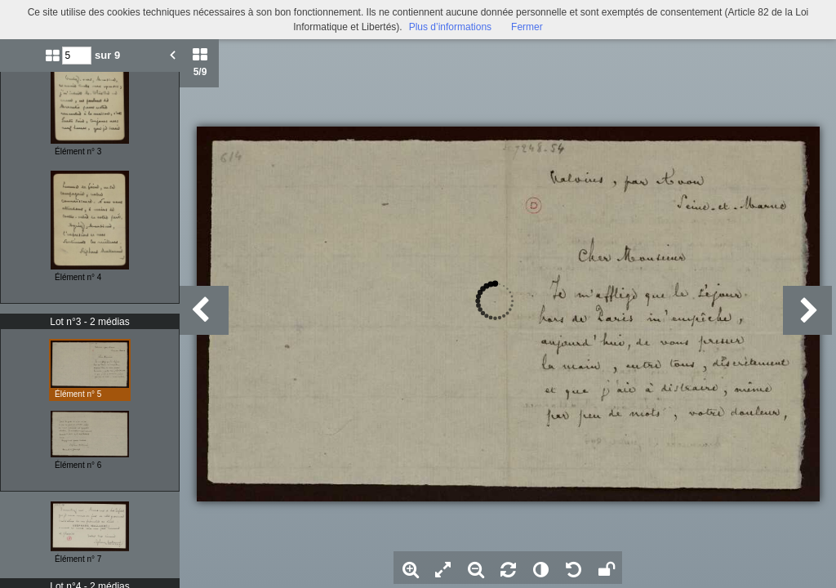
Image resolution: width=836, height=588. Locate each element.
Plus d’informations (450, 27)
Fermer (527, 27)
